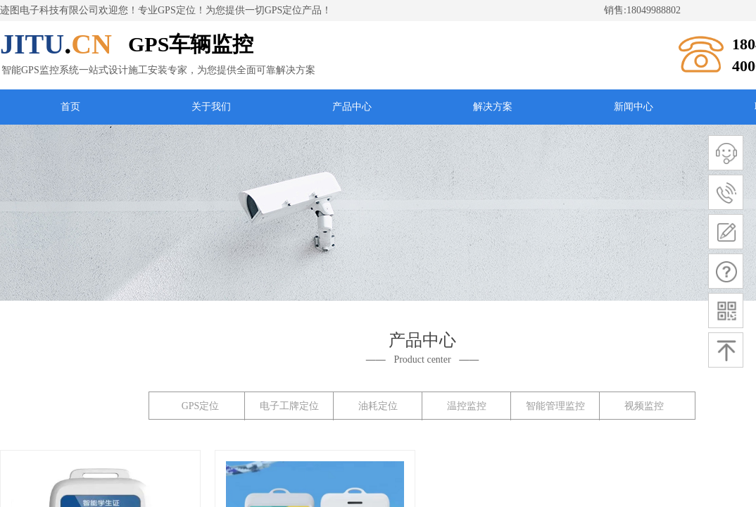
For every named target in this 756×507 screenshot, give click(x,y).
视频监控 (644, 406)
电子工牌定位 (289, 406)
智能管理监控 (555, 406)
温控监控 (466, 406)
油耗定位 (378, 406)
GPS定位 (201, 406)
